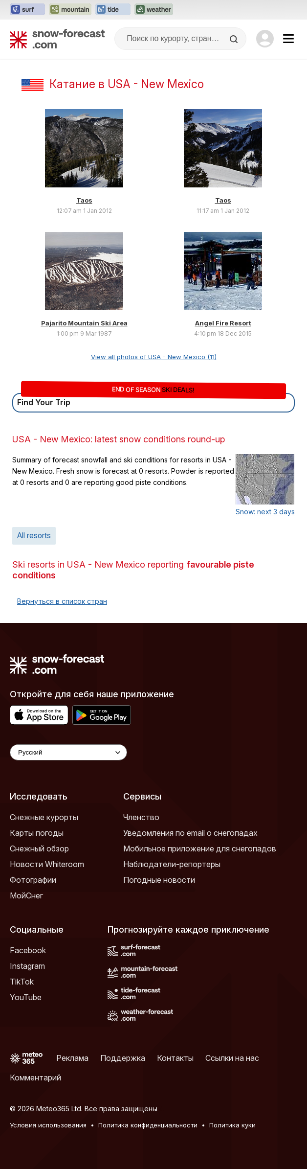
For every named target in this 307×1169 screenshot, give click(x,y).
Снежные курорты (44, 817)
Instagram (27, 966)
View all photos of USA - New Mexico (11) (154, 357)
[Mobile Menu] (288, 38)
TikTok (22, 981)
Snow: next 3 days (265, 511)
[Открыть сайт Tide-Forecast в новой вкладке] (113, 9)
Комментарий (35, 1077)
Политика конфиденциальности (147, 1125)
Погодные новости (159, 880)
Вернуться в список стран (62, 601)
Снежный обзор (39, 848)
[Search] (234, 39)
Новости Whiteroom (47, 864)
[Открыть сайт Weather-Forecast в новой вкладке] (153, 9)
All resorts (34, 535)
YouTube (26, 997)
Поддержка (122, 1058)
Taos (84, 200)
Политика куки (232, 1125)
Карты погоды (37, 833)
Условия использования (48, 1125)
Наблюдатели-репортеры (171, 864)
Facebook (28, 950)
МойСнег (26, 895)
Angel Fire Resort (223, 323)
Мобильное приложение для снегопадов (199, 848)
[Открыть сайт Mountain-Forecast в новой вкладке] (70, 9)
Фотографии (33, 880)
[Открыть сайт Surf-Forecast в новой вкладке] (27, 9)
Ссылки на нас (232, 1058)
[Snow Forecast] (57, 38)
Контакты (175, 1058)
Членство (141, 817)
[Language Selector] (68, 752)
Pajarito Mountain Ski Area (84, 323)
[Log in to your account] (265, 38)
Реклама (72, 1058)
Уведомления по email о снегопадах (190, 833)
